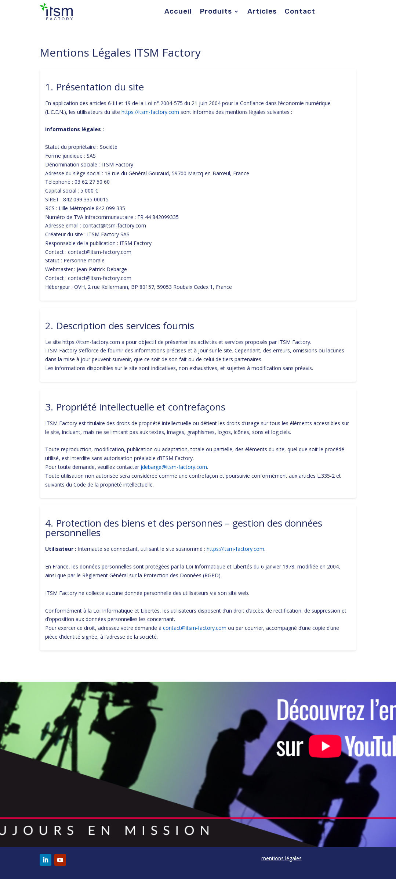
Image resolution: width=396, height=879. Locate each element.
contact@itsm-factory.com (194, 627)
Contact (300, 12)
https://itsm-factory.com (150, 111)
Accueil (178, 12)
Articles (262, 12)
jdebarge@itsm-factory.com (174, 466)
